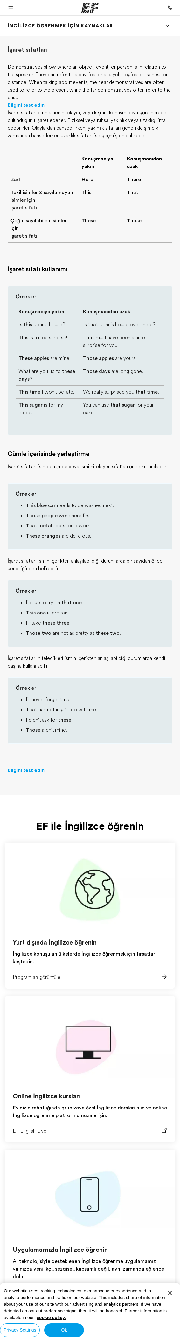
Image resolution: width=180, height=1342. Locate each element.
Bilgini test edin (26, 105)
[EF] (90, 8)
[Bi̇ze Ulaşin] (169, 7)
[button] (11, 7)
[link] (60, 25)
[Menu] (167, 26)
